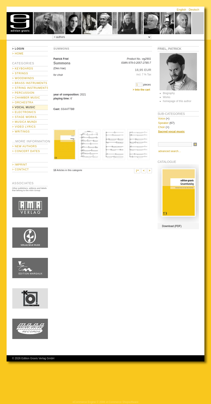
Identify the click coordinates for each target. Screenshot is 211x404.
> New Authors (24, 146)
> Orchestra (22, 102)
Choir (161, 127)
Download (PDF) (172, 226)
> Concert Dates (26, 151)
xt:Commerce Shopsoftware (122, 402)
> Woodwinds (23, 78)
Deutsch (194, 9)
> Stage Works (24, 117)
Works (166, 97)
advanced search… (169, 151)
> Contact (20, 169)
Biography (169, 93)
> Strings (20, 73)
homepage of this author (177, 101)
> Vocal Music (23, 107)
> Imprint (19, 164)
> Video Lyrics (24, 126)
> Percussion (23, 92)
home (20, 23)
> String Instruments (30, 87)
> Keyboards (22, 68)
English (181, 9)
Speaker (163, 123)
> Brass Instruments (29, 83)
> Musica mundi (24, 121)
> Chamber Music (26, 97)
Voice (161, 118)
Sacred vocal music (171, 131)
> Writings (21, 131)
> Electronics (24, 112)
